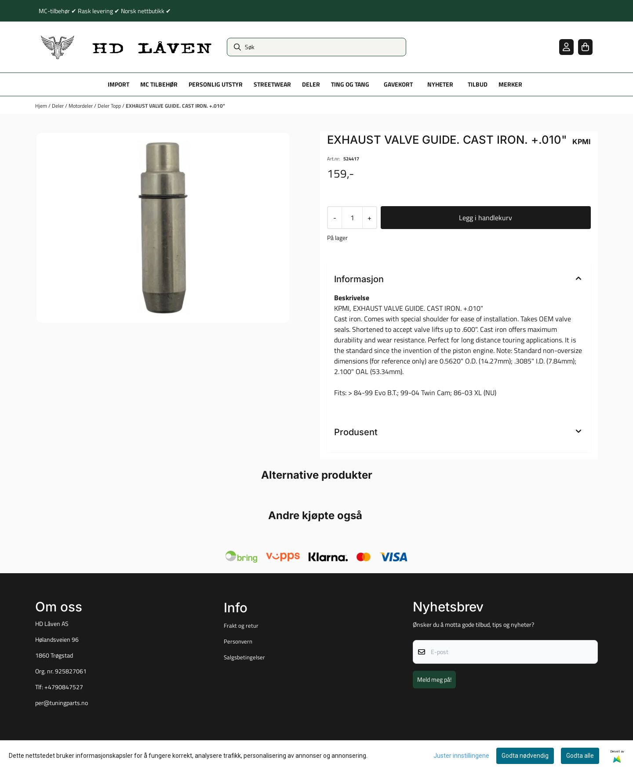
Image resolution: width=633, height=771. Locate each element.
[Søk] (316, 47)
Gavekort (398, 84)
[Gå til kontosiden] (566, 47)
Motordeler (81, 106)
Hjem (41, 106)
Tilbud (477, 84)
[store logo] (126, 47)
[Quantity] (352, 217)
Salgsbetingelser (244, 657)
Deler (58, 106)
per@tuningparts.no (61, 702)
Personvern (238, 641)
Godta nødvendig (525, 755)
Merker (510, 84)
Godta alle (580, 755)
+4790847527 (63, 687)
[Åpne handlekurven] (585, 47)
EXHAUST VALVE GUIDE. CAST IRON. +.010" (175, 106)
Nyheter (440, 84)
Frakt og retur (241, 625)
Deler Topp (110, 106)
